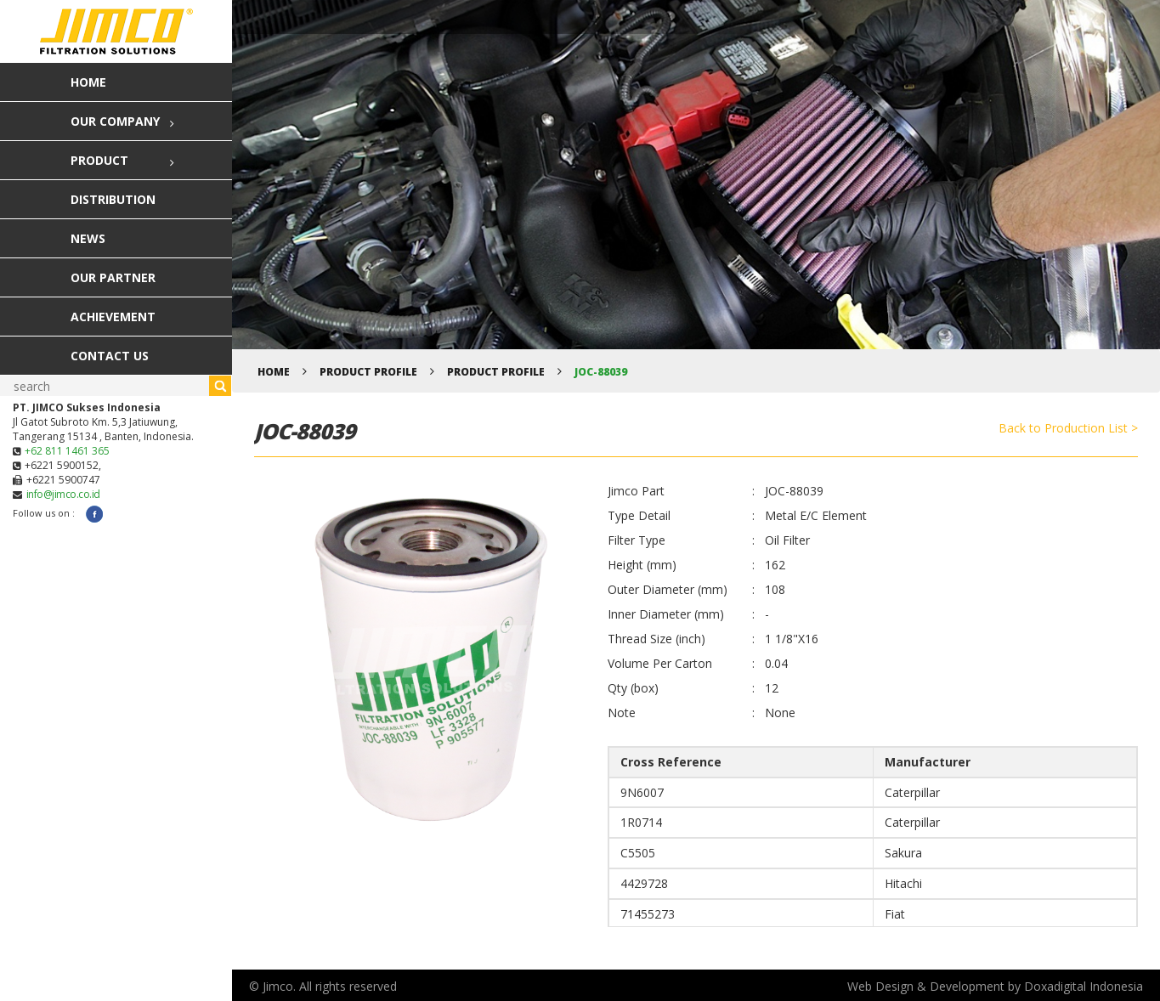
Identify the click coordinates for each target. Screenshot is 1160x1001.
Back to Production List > (1068, 428)
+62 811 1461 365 (67, 451)
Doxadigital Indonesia (1083, 986)
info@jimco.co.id (63, 494)
